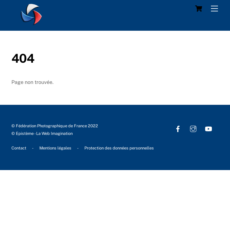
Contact (18, 148)
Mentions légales (55, 148)
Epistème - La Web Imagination (44, 133)
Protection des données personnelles (119, 148)
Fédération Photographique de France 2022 (57, 126)
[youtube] (208, 128)
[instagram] (193, 128)
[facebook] (178, 128)
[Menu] (214, 9)
